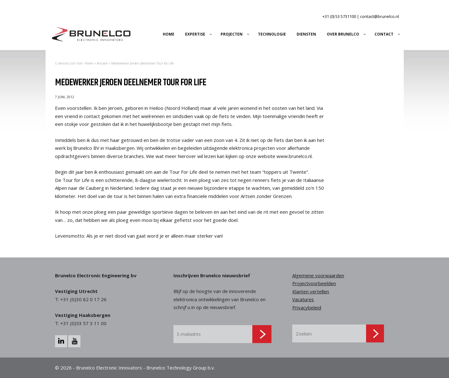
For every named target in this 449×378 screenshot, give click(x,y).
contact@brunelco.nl (379, 16)
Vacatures (303, 299)
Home (89, 63)
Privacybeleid (306, 307)
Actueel (102, 63)
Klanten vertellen (310, 291)
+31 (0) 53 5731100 (339, 16)
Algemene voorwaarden (318, 275)
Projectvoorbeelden (314, 283)
